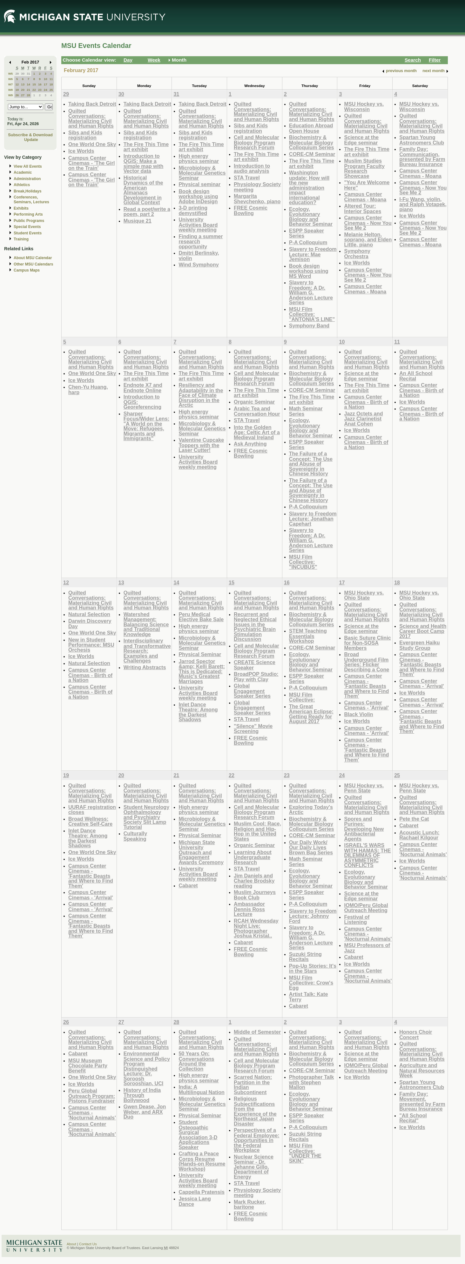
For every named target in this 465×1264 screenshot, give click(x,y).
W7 (10, 84)
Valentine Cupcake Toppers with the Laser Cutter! (201, 445)
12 (17, 84)
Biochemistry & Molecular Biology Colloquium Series (311, 142)
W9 (10, 95)
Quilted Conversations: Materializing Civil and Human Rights (91, 118)
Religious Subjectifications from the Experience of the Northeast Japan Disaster (255, 1111)
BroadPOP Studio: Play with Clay (256, 676)
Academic (23, 172)
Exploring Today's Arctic (311, 809)
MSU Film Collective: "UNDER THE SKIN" (305, 1153)
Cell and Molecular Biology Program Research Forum (256, 142)
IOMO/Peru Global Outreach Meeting (366, 907)
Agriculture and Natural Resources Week (422, 1070)
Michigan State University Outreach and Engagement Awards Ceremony (201, 852)
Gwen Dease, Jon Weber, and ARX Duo (145, 1111)
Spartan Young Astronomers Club (421, 139)
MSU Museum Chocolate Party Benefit (87, 1065)
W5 (10, 73)
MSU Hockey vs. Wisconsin (364, 106)
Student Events (28, 233)
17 (45, 84)
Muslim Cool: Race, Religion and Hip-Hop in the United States (257, 831)
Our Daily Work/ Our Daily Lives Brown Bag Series (311, 847)
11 (51, 79)
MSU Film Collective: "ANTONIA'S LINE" (312, 314)
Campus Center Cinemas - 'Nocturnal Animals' (368, 934)
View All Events (28, 166)
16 (40, 84)
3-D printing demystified (193, 210)
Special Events (27, 227)
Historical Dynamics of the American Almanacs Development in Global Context (143, 190)
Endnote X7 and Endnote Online (143, 387)
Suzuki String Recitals (305, 956)
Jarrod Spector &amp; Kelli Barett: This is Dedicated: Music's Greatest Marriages (202, 671)
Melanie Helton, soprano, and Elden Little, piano (368, 239)
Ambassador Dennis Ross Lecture (249, 909)
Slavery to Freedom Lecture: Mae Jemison (313, 254)
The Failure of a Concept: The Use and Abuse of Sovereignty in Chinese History (311, 463)
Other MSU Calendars (33, 264)
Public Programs (29, 221)
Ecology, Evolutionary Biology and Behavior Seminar (311, 216)
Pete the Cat (414, 819)
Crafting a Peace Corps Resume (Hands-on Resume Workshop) (202, 1161)
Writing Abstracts (145, 667)
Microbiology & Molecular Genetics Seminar (202, 173)
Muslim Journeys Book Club (255, 894)
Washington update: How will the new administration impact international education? (309, 187)
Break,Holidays (28, 191)
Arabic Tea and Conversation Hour (257, 411)
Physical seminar (199, 184)
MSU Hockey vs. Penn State (364, 788)
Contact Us (88, 1244)
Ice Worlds (81, 151)
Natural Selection (89, 614)
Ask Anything (250, 444)
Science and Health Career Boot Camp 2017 (422, 631)
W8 (10, 89)
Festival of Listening (356, 919)
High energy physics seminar (199, 158)
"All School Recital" (413, 1118)
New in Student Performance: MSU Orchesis (91, 645)
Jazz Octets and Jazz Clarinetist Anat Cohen (363, 419)
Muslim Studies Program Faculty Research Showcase (364, 168)
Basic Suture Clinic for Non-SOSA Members (367, 643)
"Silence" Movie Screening (253, 728)
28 (28, 95)
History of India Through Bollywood (142, 1095)
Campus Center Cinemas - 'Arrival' (366, 705)
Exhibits (21, 208)
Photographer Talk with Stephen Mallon (311, 1082)
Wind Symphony (199, 264)
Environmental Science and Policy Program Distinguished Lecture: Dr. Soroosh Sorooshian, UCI (147, 1068)
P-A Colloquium (308, 242)
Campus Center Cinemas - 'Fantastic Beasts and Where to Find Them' (366, 686)
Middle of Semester (257, 1032)
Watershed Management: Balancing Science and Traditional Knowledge (146, 624)
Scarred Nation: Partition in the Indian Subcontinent (253, 1084)
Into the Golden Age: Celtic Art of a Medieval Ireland (257, 432)
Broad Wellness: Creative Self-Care (90, 821)
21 (28, 89)
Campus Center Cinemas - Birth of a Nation (366, 402)
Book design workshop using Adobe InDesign (198, 196)
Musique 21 (138, 221)
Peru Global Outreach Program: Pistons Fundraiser (91, 1096)
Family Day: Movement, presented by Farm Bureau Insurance (422, 1101)
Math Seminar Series (306, 411)
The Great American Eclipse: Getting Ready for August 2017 (311, 713)
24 (45, 89)
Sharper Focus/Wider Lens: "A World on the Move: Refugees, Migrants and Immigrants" (146, 426)
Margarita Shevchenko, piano (257, 198)
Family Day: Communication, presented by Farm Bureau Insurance (422, 156)
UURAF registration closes (92, 809)
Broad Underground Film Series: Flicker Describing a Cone (366, 661)
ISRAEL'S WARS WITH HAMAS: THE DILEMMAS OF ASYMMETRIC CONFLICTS (367, 855)
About (71, 1244)
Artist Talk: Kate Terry (308, 996)
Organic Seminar (254, 402)
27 (22, 95)
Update (31, 139)
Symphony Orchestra (357, 253)
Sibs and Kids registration (85, 135)
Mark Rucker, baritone (250, 1204)
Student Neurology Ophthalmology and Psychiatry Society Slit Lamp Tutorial (147, 817)
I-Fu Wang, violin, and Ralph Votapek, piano (423, 204)
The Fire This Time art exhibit (146, 146)
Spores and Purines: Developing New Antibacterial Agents (364, 829)
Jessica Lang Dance (195, 1201)
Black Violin (358, 714)
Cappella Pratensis (202, 1192)
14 (28, 84)
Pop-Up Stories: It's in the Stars (312, 968)
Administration (27, 179)
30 (22, 73)
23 (40, 89)
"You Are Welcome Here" (366, 185)
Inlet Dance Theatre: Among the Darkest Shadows (198, 712)
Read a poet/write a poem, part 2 (147, 211)
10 (45, 79)
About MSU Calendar (33, 258)
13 (22, 84)
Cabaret (188, 885)
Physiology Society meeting (257, 186)
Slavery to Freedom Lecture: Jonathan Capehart (313, 519)
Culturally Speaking (135, 836)
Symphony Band (309, 325)
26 (17, 95)
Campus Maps (27, 270)
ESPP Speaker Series (306, 233)
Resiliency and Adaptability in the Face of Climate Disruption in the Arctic (201, 395)
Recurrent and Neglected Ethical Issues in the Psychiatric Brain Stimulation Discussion (255, 626)
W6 (10, 79)
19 (17, 89)
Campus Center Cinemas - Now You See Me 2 (367, 223)
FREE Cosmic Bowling (250, 210)
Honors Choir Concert (415, 1034)
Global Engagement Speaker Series (252, 691)
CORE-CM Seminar (312, 154)
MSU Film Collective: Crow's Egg (311, 983)
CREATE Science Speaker (254, 664)
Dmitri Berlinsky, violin (199, 255)
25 (51, 89)
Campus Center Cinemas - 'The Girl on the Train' (91, 163)
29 (17, 73)
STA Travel (247, 177)
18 (51, 84)
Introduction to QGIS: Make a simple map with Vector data (144, 163)
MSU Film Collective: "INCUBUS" (303, 562)
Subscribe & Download (30, 134)
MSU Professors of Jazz (367, 947)
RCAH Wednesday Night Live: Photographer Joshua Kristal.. (256, 928)
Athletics (22, 185)
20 (22, 89)
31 (28, 73)
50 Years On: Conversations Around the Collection (196, 1061)
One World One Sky (92, 144)
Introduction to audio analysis (252, 168)
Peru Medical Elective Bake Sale (201, 616)
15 (34, 84)
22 (34, 89)
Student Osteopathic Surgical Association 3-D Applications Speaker (198, 1134)
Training (21, 239)
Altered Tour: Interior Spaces (362, 208)
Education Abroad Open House (311, 128)
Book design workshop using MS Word (308, 271)
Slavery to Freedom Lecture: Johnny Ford (313, 916)
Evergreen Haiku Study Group (419, 645)
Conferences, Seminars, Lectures (31, 199)
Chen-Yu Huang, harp (88, 389)
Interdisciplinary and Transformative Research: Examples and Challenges (147, 650)
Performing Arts (28, 214)
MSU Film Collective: (302, 697)
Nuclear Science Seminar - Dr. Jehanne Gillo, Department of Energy (253, 1167)
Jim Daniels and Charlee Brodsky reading (254, 881)
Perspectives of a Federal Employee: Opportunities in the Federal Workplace (257, 1140)
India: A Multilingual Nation (202, 1089)
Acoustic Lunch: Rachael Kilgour (419, 835)
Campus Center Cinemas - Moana (365, 196)
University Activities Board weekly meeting (198, 224)
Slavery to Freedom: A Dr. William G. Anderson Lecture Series (311, 292)
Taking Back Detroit (92, 104)
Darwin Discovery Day (89, 623)
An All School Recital (415, 375)
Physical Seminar (200, 654)
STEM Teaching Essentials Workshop (308, 636)
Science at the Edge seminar (361, 139)
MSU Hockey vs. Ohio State (364, 595)
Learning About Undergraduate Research (253, 857)
